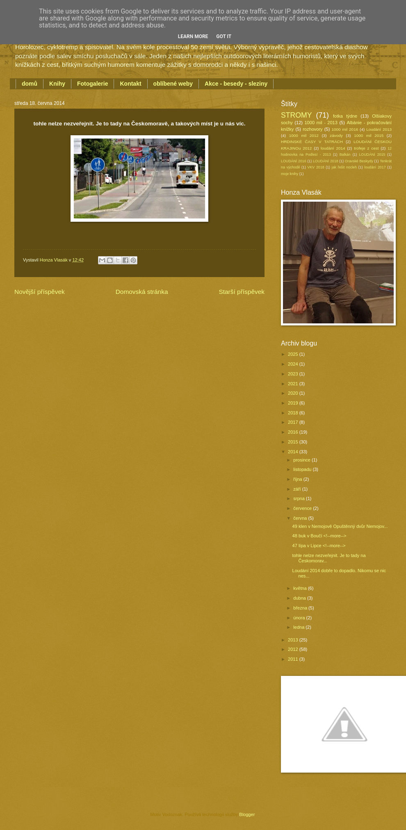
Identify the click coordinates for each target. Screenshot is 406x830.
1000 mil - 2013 (320, 122)
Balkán (345, 154)
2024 (293, 364)
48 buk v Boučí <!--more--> (319, 535)
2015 (293, 441)
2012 (293, 649)
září (297, 489)
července (303, 508)
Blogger (246, 814)
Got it (223, 36)
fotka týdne (345, 116)
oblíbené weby (173, 83)
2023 (293, 373)
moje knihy (289, 174)
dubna (300, 598)
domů (29, 83)
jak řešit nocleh (344, 167)
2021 (293, 383)
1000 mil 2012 (304, 135)
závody (336, 135)
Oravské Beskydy (359, 161)
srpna (299, 498)
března (300, 607)
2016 (293, 432)
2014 (293, 451)
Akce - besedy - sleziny (236, 83)
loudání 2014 (333, 148)
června (300, 518)
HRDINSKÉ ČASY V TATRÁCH (312, 141)
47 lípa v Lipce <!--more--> (319, 545)
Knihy (57, 83)
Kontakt (130, 83)
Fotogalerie (92, 83)
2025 (293, 354)
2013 (293, 639)
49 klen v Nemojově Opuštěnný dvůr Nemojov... (340, 526)
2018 (293, 412)
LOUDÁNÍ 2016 (293, 161)
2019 (293, 402)
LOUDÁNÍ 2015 (372, 154)
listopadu (302, 469)
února (299, 617)
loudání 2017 (374, 167)
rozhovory (312, 129)
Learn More (193, 36)
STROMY (296, 115)
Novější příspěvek (39, 291)
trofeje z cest (366, 148)
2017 (293, 422)
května (300, 588)
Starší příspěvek (242, 291)
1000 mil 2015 (368, 135)
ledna (299, 627)
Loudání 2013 (379, 129)
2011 (293, 659)
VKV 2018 (316, 167)
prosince (302, 459)
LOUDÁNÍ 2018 (325, 161)
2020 (293, 393)
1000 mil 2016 (345, 129)
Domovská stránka (142, 291)
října (298, 479)
